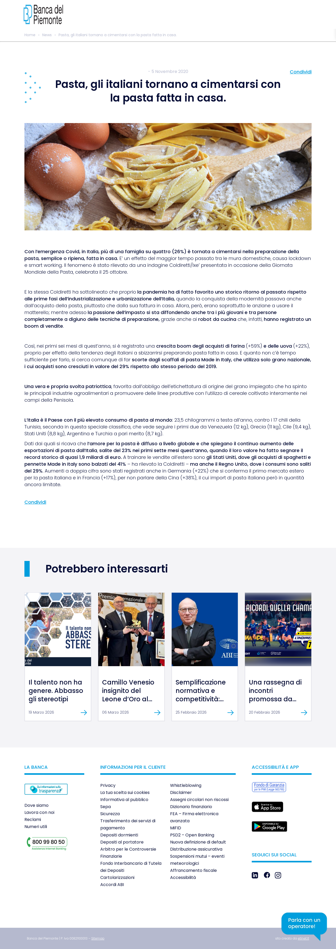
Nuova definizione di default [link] (198, 842)
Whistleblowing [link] (185, 785)
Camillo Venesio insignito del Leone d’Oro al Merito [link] (128, 695)
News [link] (47, 35)
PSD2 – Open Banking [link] (192, 835)
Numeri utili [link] (35, 827)
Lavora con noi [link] (39, 812)
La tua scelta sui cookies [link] (125, 792)
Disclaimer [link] (181, 792)
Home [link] (29, 35)
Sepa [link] (105, 807)
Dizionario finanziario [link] (191, 807)
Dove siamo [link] (36, 805)
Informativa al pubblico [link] (124, 800)
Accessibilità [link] (183, 877)
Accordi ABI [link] (112, 885)
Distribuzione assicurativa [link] (196, 849)
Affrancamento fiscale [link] (193, 870)
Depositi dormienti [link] (119, 835)
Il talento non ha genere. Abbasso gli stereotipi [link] (56, 690)
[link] (39, 14)
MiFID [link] (175, 828)
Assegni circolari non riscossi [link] (199, 800)
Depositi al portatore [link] (122, 842)
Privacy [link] (108, 785)
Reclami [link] (32, 820)
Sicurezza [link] (110, 814)
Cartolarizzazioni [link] (117, 877)
